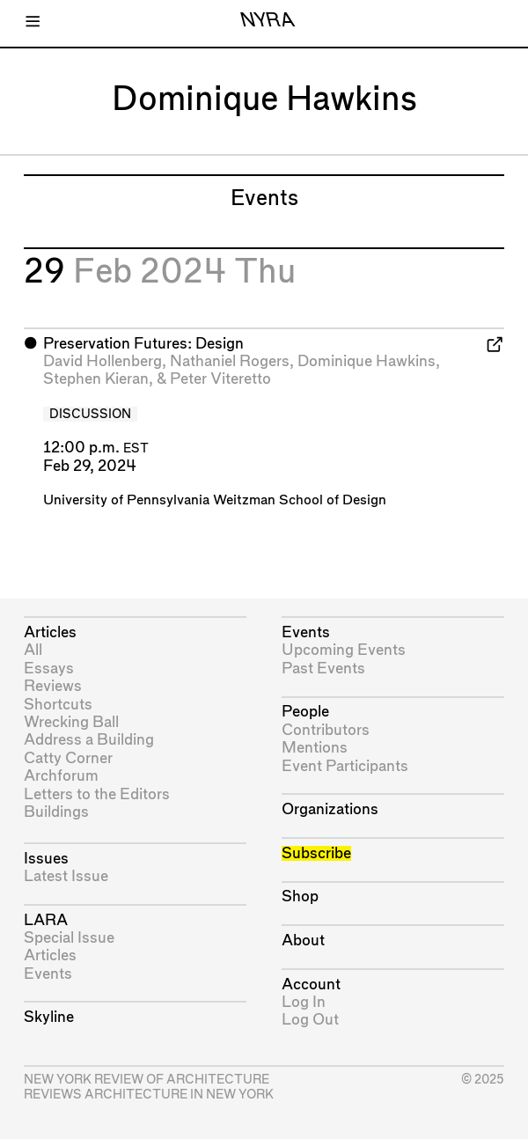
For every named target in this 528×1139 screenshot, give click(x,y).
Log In (304, 1002)
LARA (46, 920)
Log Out (310, 1019)
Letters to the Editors (97, 794)
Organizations (330, 809)
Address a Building (89, 739)
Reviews (53, 686)
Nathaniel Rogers (230, 361)
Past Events (323, 668)
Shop (300, 896)
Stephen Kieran (96, 378)
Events (48, 973)
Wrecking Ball (71, 722)
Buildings (56, 812)
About (303, 940)
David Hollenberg (102, 361)
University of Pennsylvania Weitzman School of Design (214, 500)
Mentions (315, 747)
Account (311, 984)
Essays (49, 668)
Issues (46, 858)
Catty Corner (68, 758)
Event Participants (345, 766)
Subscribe (316, 853)
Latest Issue (66, 876)
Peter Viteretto (220, 378)
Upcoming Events (344, 650)
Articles (50, 632)
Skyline (49, 1017)
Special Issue (69, 937)
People (305, 711)
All (33, 650)
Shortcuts (58, 704)
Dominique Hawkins (366, 361)
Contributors (326, 730)
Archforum (61, 775)
